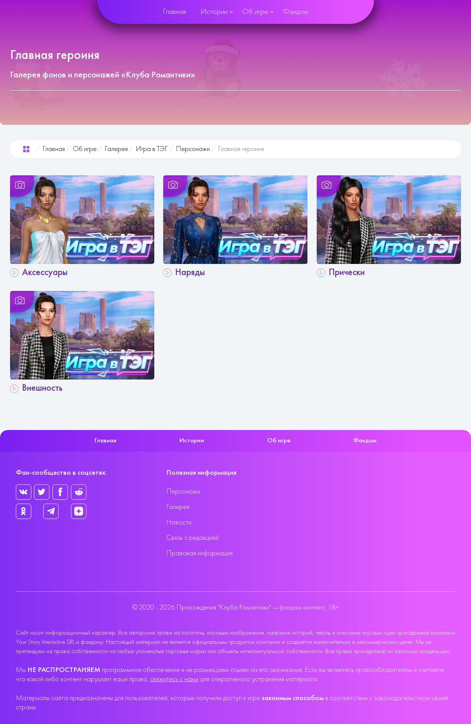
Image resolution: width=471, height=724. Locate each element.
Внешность (42, 388)
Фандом (295, 12)
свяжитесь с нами (174, 679)
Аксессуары (45, 273)
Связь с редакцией (192, 538)
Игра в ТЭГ (152, 149)
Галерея (116, 149)
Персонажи (193, 149)
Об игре (255, 12)
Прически (347, 273)
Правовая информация (199, 553)
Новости (178, 522)
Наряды (190, 273)
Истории (214, 12)
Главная (174, 12)
